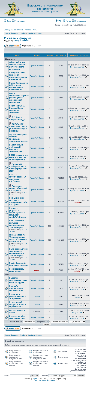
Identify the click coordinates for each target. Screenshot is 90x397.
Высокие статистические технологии (45, 7)
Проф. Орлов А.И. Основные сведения (18, 264)
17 (13, 245)
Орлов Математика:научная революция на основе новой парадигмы (19, 97)
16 (10, 245)
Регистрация (18, 21)
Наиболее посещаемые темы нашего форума (18, 280)
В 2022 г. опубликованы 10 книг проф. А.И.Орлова (17, 178)
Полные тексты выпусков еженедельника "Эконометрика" (16, 224)
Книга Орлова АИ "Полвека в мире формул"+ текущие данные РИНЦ (18, 238)
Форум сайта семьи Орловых (45, 12)
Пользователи (79, 21)
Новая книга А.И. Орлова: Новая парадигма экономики (17, 109)
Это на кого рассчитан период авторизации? (17, 296)
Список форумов (11, 33)
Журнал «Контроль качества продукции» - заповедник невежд (18, 137)
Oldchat (37, 296)
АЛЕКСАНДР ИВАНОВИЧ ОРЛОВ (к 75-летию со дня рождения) (18, 127)
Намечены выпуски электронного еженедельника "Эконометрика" (18, 252)
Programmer (77, 312)
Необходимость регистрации (16, 270)
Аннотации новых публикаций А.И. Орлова (18, 188)
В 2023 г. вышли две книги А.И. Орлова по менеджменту (18, 157)
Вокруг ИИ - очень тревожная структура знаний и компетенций (18, 76)
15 (26, 244)
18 (13, 259)
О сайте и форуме (35, 33)
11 (26, 229)
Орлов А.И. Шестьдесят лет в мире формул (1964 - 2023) (19, 167)
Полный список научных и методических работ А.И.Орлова (18, 201)
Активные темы (31, 30)
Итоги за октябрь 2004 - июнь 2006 (17, 317)
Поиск (67, 21)
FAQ (58, 21)
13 (13, 231)
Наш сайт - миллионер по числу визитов (16, 288)
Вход (7, 21)
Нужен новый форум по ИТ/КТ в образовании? (17, 304)
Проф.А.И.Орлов (22, 41)
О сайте (23, 33)
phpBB (35, 379)
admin (77, 202)
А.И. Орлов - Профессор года (17, 118)
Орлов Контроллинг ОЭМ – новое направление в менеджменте (18, 86)
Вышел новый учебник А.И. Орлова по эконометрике (16, 148)
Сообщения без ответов (13, 30)
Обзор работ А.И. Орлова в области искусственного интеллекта (17, 65)
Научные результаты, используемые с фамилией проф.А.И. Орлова (17, 212)
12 (10, 231)
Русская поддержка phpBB (45, 380)
